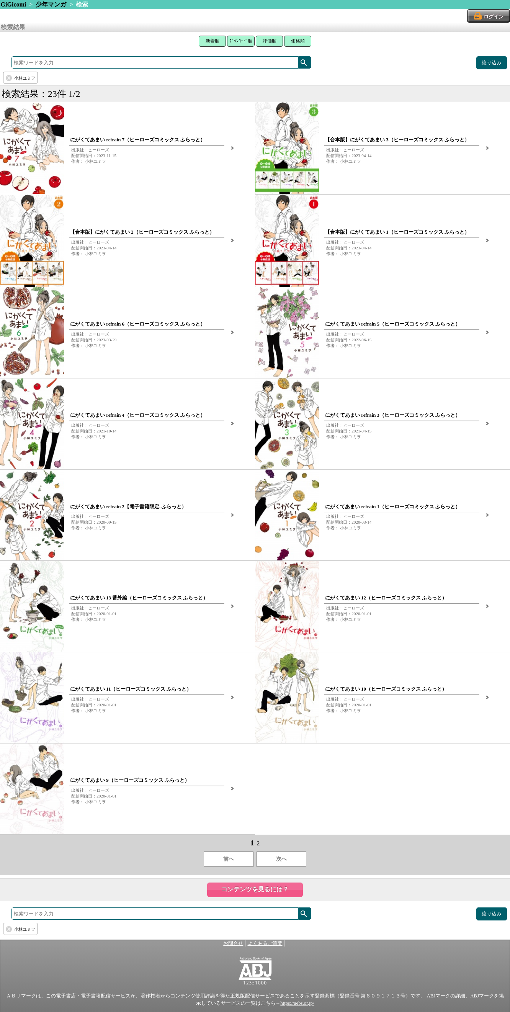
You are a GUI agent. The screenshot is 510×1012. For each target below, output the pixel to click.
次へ (281, 859)
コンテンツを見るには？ (255, 889)
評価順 (269, 41)
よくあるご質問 (265, 943)
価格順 (298, 41)
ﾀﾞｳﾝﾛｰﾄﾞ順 (240, 41)
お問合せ (233, 943)
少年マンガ (51, 4)
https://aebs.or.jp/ (297, 1003)
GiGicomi (13, 4)
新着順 (212, 41)
